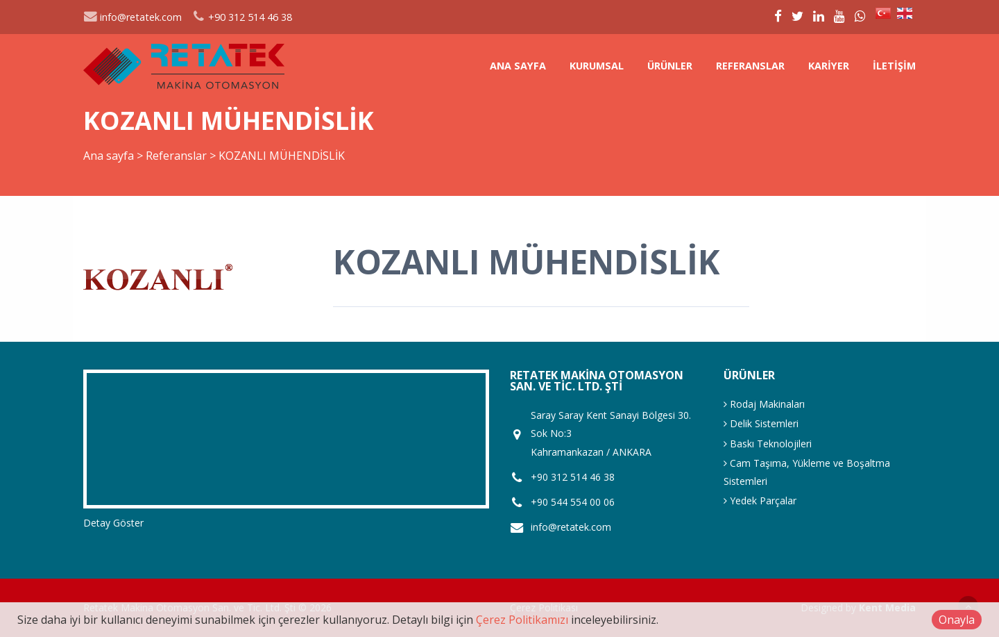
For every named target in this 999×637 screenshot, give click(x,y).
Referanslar (750, 65)
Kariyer (828, 65)
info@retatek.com (132, 17)
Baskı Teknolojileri (768, 443)
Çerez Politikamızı (522, 619)
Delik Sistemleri (761, 423)
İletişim (894, 65)
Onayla (957, 619)
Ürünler (669, 65)
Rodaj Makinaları (764, 404)
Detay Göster (113, 522)
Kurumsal (597, 65)
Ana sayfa (518, 65)
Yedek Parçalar (760, 500)
